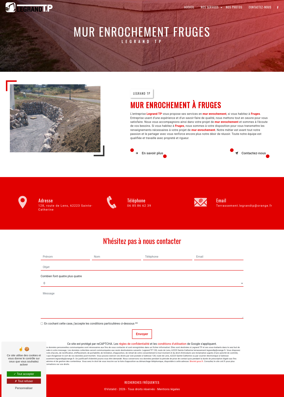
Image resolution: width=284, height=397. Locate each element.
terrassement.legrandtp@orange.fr (244, 202)
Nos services (210, 7)
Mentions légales (168, 389)
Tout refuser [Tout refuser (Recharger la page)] (24, 381)
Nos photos (234, 7)
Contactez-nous (260, 7)
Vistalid (111, 389)
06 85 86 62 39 (139, 208)
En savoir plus (148, 153)
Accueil (189, 7)
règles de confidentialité (134, 344)
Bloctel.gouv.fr (196, 361)
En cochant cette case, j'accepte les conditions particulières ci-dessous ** (91, 323)
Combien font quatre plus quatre (61, 276)
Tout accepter (24, 373)
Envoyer (142, 334)
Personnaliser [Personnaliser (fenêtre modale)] (24, 388)
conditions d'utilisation (172, 344)
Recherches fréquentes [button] (142, 382)
